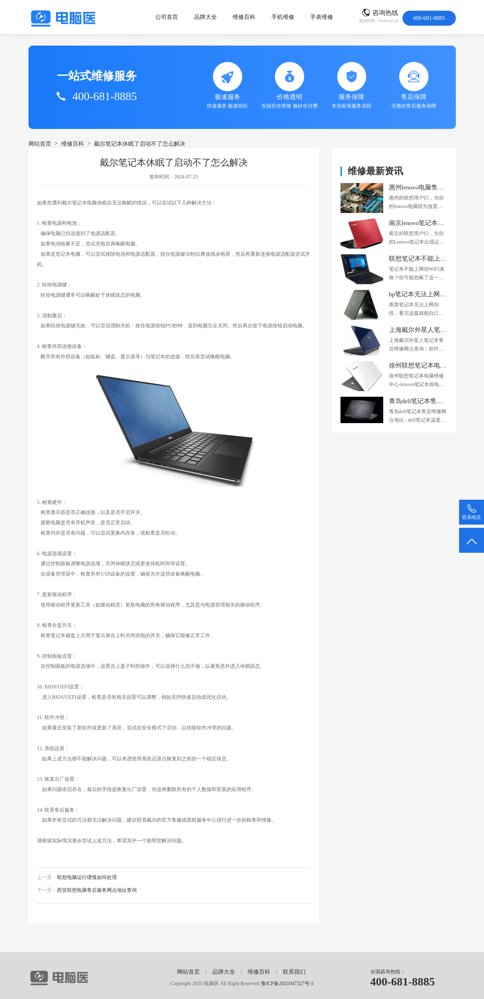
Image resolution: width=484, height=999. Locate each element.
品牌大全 (205, 17)
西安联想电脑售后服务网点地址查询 (97, 890)
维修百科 (244, 17)
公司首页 (166, 17)
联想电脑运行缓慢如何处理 (87, 877)
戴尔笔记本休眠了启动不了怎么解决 (139, 144)
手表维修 (321, 17)
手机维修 (282, 17)
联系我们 (294, 972)
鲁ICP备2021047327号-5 (287, 983)
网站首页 (39, 144)
